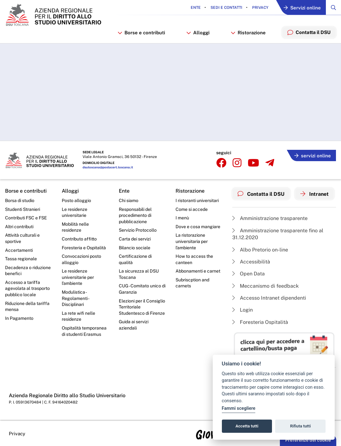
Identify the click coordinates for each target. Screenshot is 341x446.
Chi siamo (128, 200)
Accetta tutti (246, 426)
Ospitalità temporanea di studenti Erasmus (84, 331)
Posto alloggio (76, 200)
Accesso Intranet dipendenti (269, 298)
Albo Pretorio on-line (260, 250)
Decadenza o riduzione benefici (28, 270)
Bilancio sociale (134, 247)
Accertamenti (19, 250)
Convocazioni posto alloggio (81, 259)
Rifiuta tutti (300, 426)
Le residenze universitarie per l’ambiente (78, 277)
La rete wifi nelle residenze (78, 316)
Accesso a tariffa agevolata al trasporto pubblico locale (27, 288)
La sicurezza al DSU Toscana (139, 274)
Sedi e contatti (226, 7)
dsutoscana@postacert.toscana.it (108, 167)
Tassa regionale (21, 258)
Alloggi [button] (198, 32)
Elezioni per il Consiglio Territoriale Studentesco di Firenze (142, 307)
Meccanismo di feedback (265, 286)
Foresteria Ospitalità (260, 322)
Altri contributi (19, 226)
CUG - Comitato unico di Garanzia (142, 289)
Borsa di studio (19, 200)
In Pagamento (19, 318)
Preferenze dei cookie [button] (308, 440)
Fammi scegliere (239, 408)
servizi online (312, 155)
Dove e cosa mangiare (198, 226)
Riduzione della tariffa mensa (27, 306)
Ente (196, 7)
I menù (182, 217)
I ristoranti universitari (197, 200)
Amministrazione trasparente (270, 218)
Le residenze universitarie (74, 212)
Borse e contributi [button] (142, 32)
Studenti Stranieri (22, 209)
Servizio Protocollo (138, 230)
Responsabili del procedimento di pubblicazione (135, 215)
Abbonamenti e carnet (198, 271)
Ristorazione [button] (248, 32)
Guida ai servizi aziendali (133, 324)
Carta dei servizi (135, 238)
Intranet (314, 194)
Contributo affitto (79, 238)
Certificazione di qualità (135, 259)
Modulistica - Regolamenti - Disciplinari (75, 298)
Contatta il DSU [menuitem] (309, 32)
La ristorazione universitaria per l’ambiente (192, 241)
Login (242, 310)
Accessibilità (251, 262)
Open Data (248, 274)
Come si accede (192, 209)
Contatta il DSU (261, 194)
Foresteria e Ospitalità (84, 247)
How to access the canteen (194, 259)
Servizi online (302, 7)
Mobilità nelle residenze (75, 227)
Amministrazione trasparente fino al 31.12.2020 (277, 234)
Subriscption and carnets (192, 283)
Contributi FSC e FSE (26, 217)
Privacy (260, 7)
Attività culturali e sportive (22, 238)
